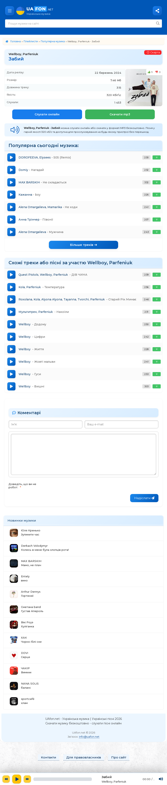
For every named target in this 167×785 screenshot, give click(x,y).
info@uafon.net (89, 740)
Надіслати (144, 502)
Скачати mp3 (120, 114)
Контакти (48, 761)
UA (94, 10)
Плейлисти (31, 41)
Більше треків (83, 246)
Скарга (153, 52)
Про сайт (118, 761)
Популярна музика (53, 41)
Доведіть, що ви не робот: (22, 489)
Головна (15, 41)
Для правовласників (83, 761)
